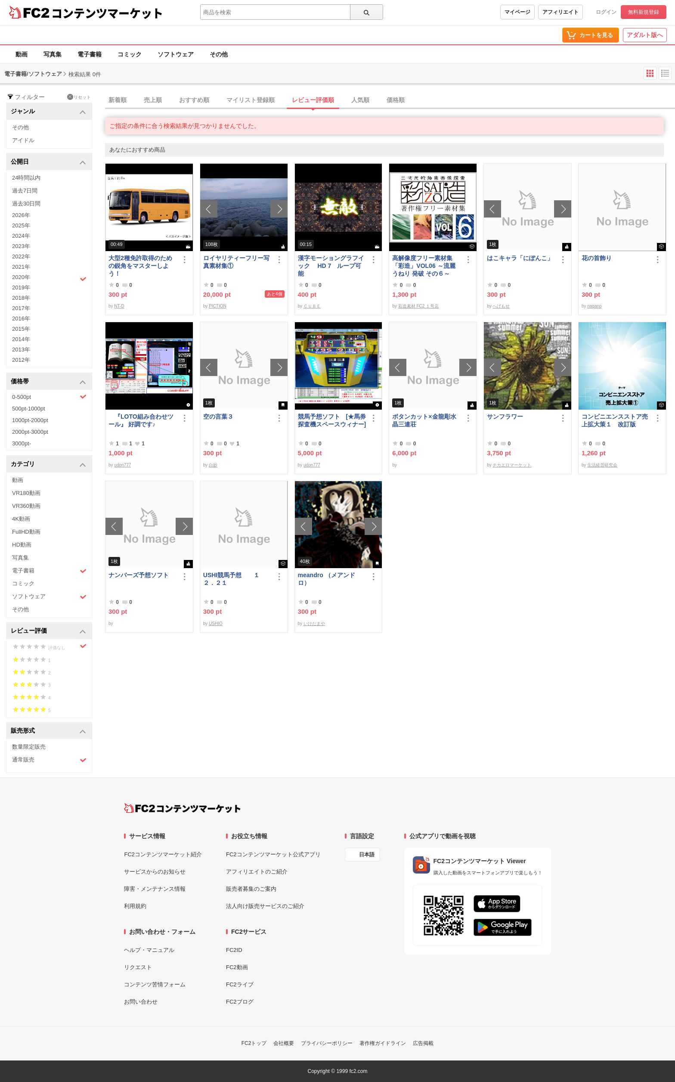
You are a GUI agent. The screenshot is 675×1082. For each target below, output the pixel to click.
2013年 (21, 349)
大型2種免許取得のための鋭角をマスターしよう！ (140, 266)
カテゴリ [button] (48, 464)
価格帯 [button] (48, 382)
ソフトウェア (176, 54)
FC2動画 (237, 967)
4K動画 (21, 519)
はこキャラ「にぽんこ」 (520, 258)
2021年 (21, 267)
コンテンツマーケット (107, 13)
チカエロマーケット (511, 465)
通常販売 (49, 760)
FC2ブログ (240, 1001)
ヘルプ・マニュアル (149, 950)
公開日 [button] (48, 162)
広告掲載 (423, 1043)
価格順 (396, 99)
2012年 (21, 360)
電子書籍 (89, 54)
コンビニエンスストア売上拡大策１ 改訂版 (615, 420)
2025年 (21, 225)
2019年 (21, 287)
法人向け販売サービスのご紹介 (265, 906)
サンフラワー (505, 416)
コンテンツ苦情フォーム (155, 984)
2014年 (21, 339)
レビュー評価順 (313, 99)
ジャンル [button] (48, 112)
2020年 (49, 278)
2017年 (21, 308)
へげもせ (501, 306)
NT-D (119, 306)
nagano (594, 306)
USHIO (216, 623)
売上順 (153, 99)
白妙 (213, 465)
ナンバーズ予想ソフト (138, 575)
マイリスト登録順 (250, 99)
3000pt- (21, 443)
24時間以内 (26, 177)
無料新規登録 (643, 12)
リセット (79, 97)
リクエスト (138, 967)
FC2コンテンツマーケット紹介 (163, 854)
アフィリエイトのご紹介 (257, 871)
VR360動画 (26, 506)
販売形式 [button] (48, 731)
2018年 (21, 298)
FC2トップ (254, 1043)
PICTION (217, 306)
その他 (219, 54)
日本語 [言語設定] (367, 855)
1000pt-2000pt (30, 420)
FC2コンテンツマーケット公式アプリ (273, 854)
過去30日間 (26, 203)
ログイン (606, 12)
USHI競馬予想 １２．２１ (231, 579)
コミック (130, 54)
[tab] (390, 100)
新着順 (117, 99)
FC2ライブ (240, 984)
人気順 (360, 99)
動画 (21, 54)
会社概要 (283, 1043)
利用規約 (135, 906)
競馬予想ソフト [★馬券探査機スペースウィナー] (332, 420)
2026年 (21, 215)
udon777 (122, 465)
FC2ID (234, 950)
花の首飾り (597, 258)
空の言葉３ (218, 416)
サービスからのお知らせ (155, 871)
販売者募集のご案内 (251, 889)
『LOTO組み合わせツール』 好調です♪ (140, 420)
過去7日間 (24, 190)
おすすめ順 (194, 99)
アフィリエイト (560, 12)
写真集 (52, 54)
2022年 (21, 256)
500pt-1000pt (28, 408)
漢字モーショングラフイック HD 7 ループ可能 (331, 266)
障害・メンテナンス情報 (155, 889)
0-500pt (49, 396)
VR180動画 (26, 493)
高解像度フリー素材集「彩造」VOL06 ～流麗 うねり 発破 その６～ (423, 266)
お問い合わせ (141, 1001)
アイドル (23, 140)
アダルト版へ (645, 34)
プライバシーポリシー (327, 1043)
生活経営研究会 (602, 465)
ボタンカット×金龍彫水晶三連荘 (424, 420)
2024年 (21, 236)
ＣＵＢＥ (312, 306)
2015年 (21, 329)
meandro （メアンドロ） (326, 579)
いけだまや (314, 623)
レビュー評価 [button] (48, 631)
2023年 (21, 246)
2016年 (21, 318)
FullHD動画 (26, 532)
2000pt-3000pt (30, 432)
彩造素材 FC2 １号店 (418, 306)
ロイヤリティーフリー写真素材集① (236, 262)
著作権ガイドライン (382, 1043)
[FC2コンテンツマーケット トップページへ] (182, 808)
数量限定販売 (29, 746)
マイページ (517, 12)
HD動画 (21, 544)
